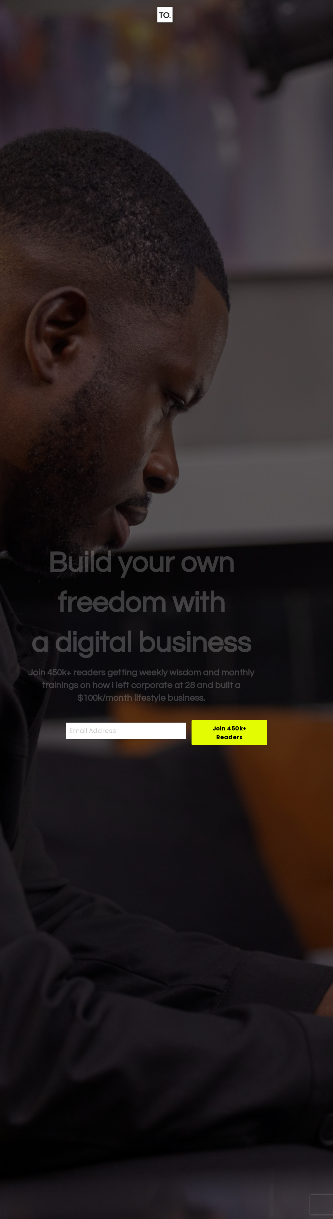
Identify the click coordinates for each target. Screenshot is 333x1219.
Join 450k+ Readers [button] (229, 732)
